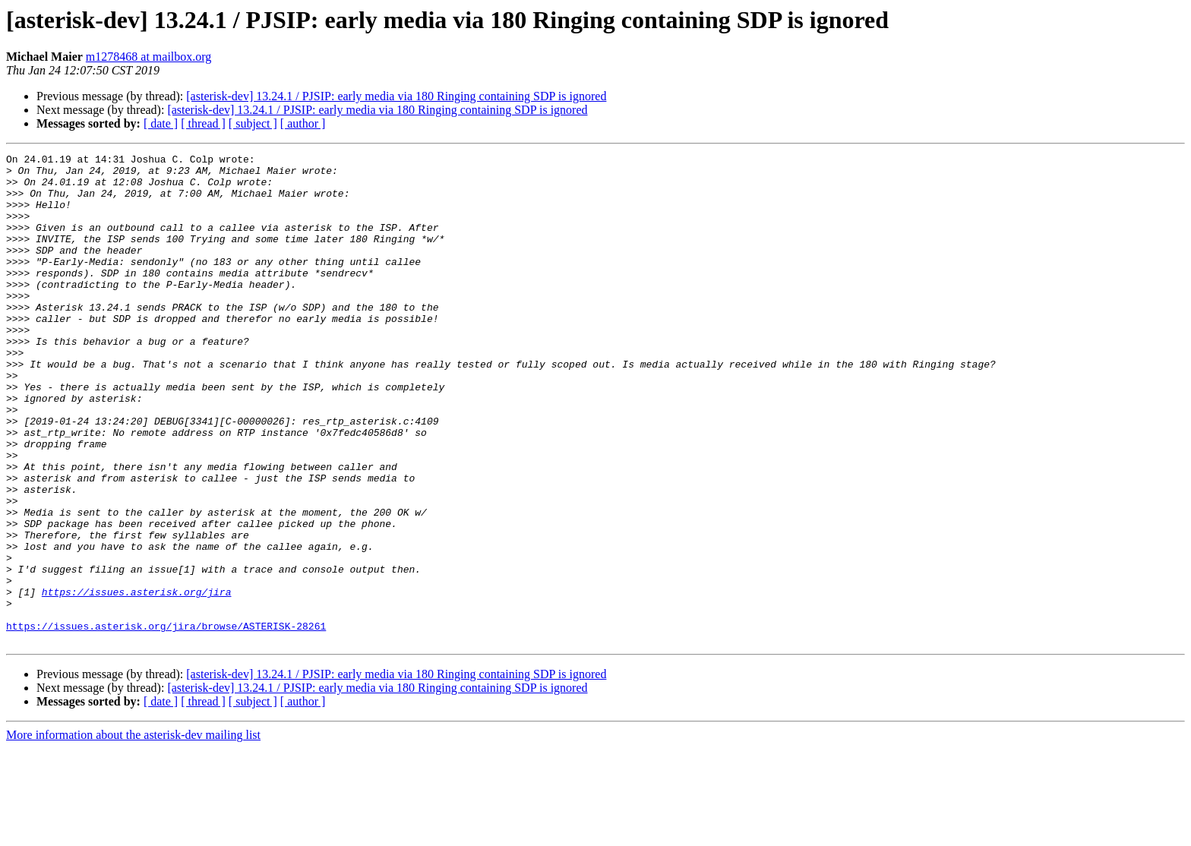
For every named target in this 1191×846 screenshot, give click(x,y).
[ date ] (161, 123)
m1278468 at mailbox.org (148, 56)
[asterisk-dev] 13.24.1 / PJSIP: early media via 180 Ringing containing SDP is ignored (396, 96)
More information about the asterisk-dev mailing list (133, 832)
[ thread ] (203, 123)
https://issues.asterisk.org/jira (137, 680)
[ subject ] (253, 123)
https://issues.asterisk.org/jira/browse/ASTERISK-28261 (166, 721)
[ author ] (303, 123)
